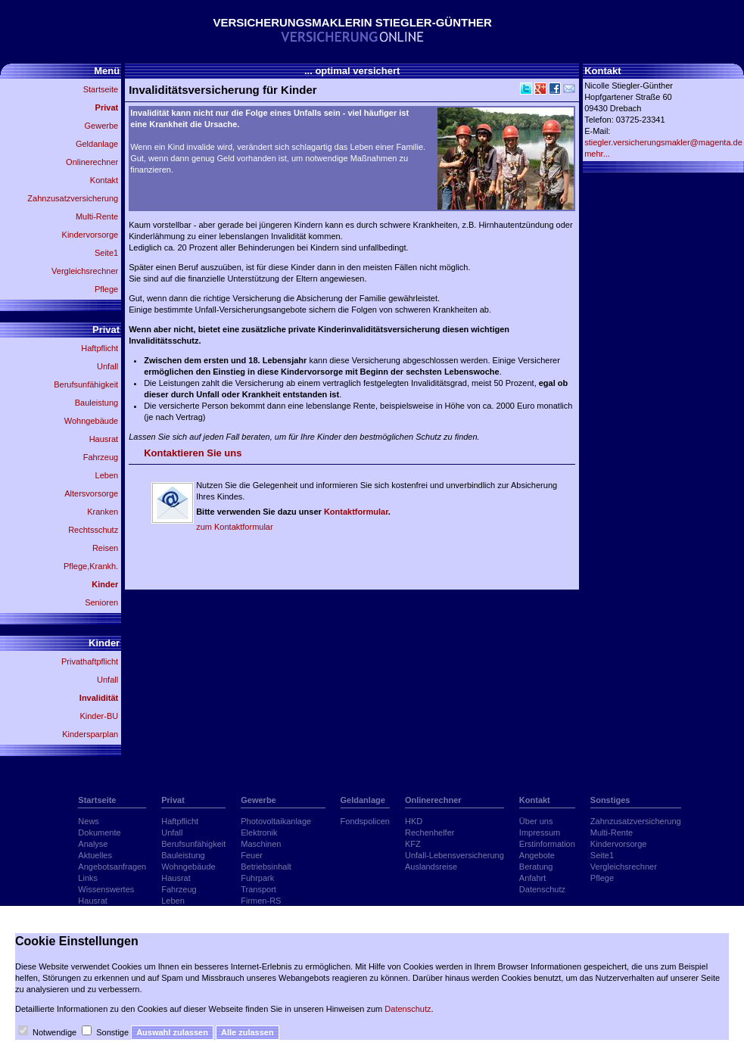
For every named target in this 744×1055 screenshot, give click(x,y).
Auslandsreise (431, 866)
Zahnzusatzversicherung (72, 198)
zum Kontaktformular (234, 526)
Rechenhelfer (429, 832)
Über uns (536, 821)
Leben (107, 475)
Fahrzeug (100, 457)
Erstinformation (547, 843)
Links (88, 877)
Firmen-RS (261, 900)
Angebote (537, 855)
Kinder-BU (98, 715)
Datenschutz (542, 889)
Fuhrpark (257, 877)
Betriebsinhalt (266, 866)
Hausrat (104, 438)
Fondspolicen (365, 821)
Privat (107, 107)
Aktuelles (95, 855)
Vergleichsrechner (84, 270)
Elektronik (259, 832)
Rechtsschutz (93, 529)
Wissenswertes (106, 889)
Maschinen (261, 843)
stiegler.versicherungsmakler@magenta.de (663, 142)
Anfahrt (532, 877)
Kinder (105, 584)
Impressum (539, 832)
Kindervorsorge (90, 234)
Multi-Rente (97, 216)
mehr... (597, 153)
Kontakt (104, 180)
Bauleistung (97, 402)
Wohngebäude (91, 420)
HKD (413, 821)
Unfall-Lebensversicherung (454, 855)
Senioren (101, 602)
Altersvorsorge (91, 493)
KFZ (413, 843)
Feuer (252, 855)
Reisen (105, 547)
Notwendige (54, 1032)
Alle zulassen (247, 1032)
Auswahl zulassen (172, 1032)
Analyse (92, 843)
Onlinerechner (92, 161)
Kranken (102, 511)
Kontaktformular (356, 511)
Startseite (100, 89)
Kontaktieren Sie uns (192, 453)
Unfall (107, 366)
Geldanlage (97, 143)
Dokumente (99, 832)
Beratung (536, 866)
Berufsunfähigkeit (86, 384)
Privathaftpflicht (89, 661)
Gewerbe (102, 125)
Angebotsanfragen (112, 866)
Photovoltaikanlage (276, 821)
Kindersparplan (90, 734)
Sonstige (112, 1032)
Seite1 (106, 252)
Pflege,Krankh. (91, 566)
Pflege (106, 289)
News (88, 821)
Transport (258, 889)
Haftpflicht (99, 348)
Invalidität (98, 697)
